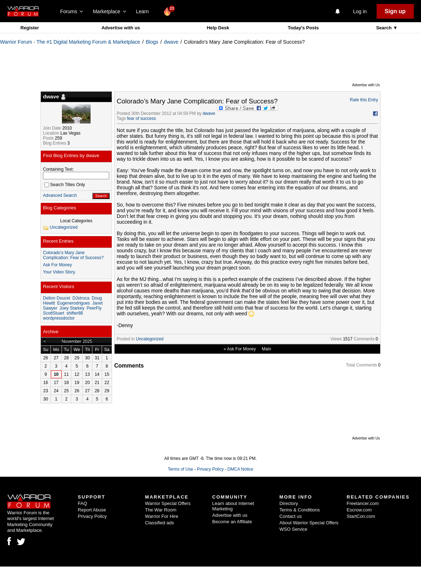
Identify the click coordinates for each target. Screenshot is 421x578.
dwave (171, 42)
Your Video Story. (59, 272)
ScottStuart (53, 313)
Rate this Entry (364, 99)
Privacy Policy (210, 469)
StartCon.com (361, 516)
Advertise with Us (366, 85)
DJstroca (80, 298)
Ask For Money (241, 348)
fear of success (141, 118)
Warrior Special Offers (167, 503)
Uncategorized (149, 338)
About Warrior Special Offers (309, 522)
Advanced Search (60, 195)
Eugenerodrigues (73, 303)
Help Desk (218, 27)
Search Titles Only (64, 184)
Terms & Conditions (300, 510)
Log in (360, 11)
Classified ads (159, 522)
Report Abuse (92, 510)
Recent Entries (58, 241)
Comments (364, 338)
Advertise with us (120, 27)
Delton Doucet (56, 298)
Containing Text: (58, 169)
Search (384, 27)
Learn (144, 11)
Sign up (395, 11)
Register (29, 27)
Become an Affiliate (232, 521)
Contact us (291, 516)
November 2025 (77, 341)
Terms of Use (180, 469)
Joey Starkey (71, 308)
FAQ (82, 503)
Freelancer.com (363, 503)
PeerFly (94, 308)
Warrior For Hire (161, 516)
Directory (289, 503)
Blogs (152, 42)
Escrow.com (359, 510)
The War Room (160, 510)
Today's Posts (303, 27)
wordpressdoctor (59, 318)
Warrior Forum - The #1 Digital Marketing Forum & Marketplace (70, 42)
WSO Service (294, 529)
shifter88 (75, 313)
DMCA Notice (240, 469)
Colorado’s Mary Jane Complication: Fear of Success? (73, 255)
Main (266, 348)
